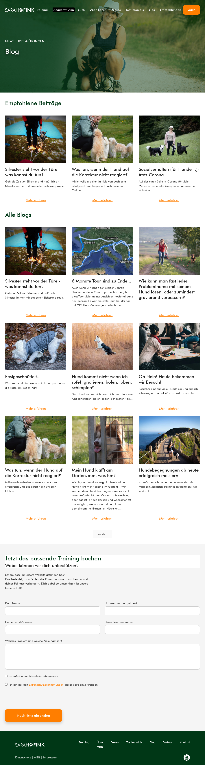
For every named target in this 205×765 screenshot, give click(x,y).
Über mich (100, 744)
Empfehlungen (170, 9)
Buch (81, 9)
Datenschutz (23, 757)
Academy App (63, 9)
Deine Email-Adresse (18, 622)
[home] (19, 10)
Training (42, 9)
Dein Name (12, 603)
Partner (167, 742)
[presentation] (33, 698)
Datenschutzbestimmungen (46, 684)
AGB (37, 757)
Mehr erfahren (36, 200)
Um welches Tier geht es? (121, 603)
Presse (116, 9)
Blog (152, 9)
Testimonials (135, 9)
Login (191, 9)
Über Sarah (98, 9)
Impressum (50, 757)
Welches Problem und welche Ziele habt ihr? (33, 641)
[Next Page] (102, 534)
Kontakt (185, 742)
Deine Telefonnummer (119, 622)
